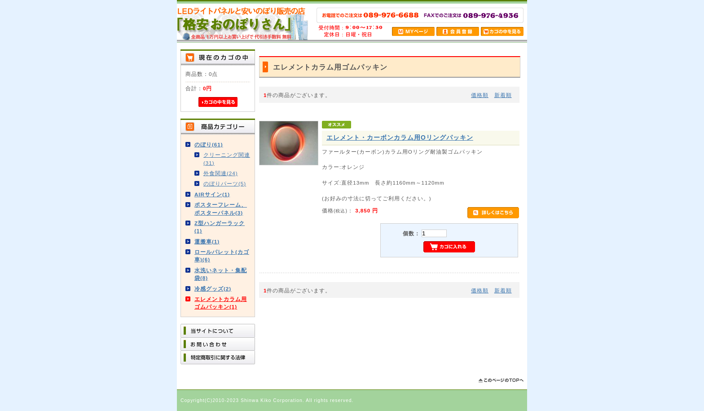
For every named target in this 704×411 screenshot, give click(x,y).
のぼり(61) (208, 144)
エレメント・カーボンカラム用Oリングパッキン (399, 137)
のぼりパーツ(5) (224, 183)
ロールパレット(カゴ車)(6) (221, 255)
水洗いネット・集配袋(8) (220, 274)
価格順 (479, 95)
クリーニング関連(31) (226, 158)
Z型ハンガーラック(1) (219, 227)
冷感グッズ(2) (212, 289)
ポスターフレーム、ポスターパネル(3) (220, 208)
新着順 (503, 95)
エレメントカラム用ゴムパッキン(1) (220, 302)
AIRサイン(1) (212, 194)
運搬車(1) (207, 241)
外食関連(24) (220, 173)
